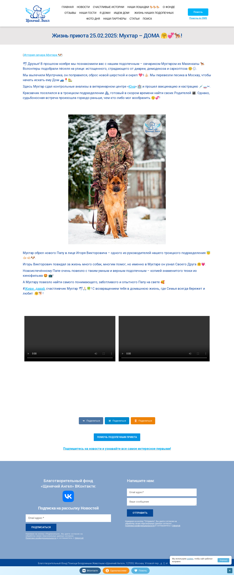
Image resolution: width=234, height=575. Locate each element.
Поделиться (91, 420)
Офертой (79, 538)
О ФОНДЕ (169, 7)
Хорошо (223, 560)
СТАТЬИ (134, 18)
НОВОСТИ (83, 7)
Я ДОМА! (105, 13)
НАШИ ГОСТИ (87, 13)
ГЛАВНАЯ (68, 7)
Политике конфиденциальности (41, 538)
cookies (190, 559)
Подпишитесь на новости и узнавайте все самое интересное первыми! (117, 449)
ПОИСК (147, 18)
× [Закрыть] (230, 571)
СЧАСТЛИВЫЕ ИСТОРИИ (108, 7)
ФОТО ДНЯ (93, 18)
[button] (198, 12)
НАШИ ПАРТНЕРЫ (114, 18)
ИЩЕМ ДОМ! (122, 13)
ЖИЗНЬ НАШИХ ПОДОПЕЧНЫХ (154, 13)
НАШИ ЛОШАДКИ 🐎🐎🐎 (143, 7)
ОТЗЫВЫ (70, 13)
